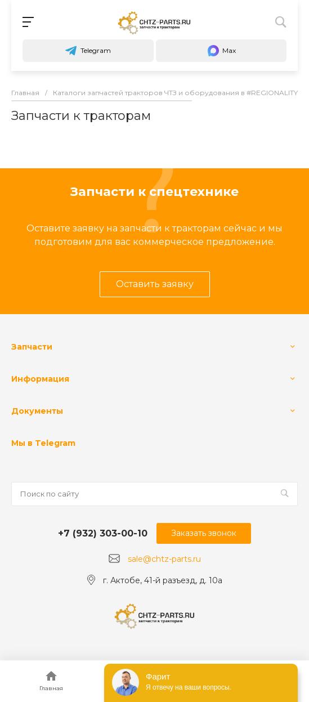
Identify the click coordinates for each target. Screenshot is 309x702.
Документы (37, 411)
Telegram (88, 50)
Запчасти (31, 347)
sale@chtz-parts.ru (164, 559)
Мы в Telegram (43, 443)
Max (221, 50)
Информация (40, 379)
